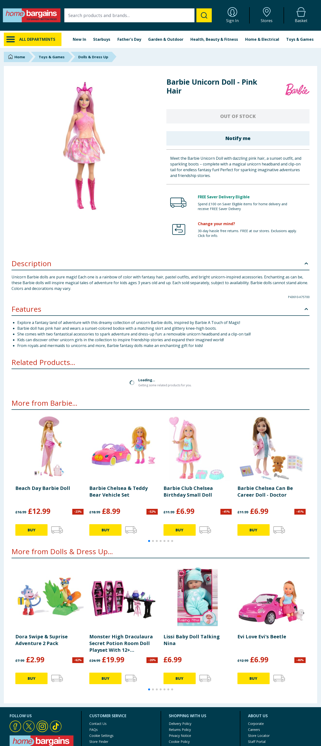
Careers (254, 729)
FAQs (93, 729)
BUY (32, 530)
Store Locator (259, 735)
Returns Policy (180, 729)
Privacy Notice (180, 735)
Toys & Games (300, 39)
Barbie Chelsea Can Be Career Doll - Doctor (265, 491)
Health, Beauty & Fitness (214, 39)
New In (79, 39)
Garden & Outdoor (165, 39)
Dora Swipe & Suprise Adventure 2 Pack (41, 639)
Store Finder (98, 741)
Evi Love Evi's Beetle (261, 636)
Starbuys (101, 39)
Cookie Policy (179, 741)
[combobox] (138, 15)
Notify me (237, 138)
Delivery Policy (180, 723)
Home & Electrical (262, 39)
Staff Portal (257, 741)
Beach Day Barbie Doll (42, 488)
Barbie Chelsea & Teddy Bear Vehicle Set (118, 491)
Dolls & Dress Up (93, 56)
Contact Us (98, 723)
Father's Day (129, 39)
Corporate (256, 723)
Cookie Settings (101, 735)
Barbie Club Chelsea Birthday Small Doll (188, 491)
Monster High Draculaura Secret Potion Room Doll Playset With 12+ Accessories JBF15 (121, 643)
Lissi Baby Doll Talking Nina (192, 639)
